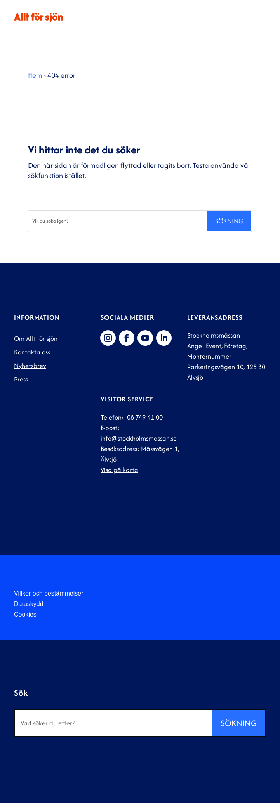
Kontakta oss (32, 352)
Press (21, 379)
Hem (35, 75)
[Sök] (117, 221)
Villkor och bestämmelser (48, 593)
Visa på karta (119, 469)
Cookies (25, 614)
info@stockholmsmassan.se (139, 438)
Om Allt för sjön (35, 338)
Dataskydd (28, 604)
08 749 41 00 (145, 417)
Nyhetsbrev (30, 365)
